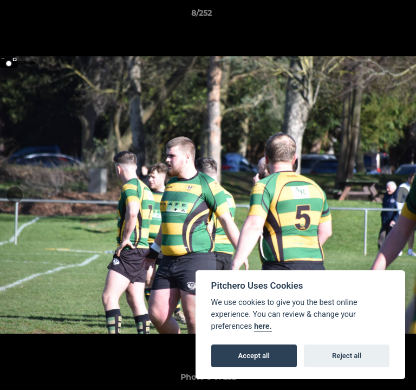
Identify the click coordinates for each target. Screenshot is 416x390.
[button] (377, 16)
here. (263, 326)
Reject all (346, 356)
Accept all (254, 356)
